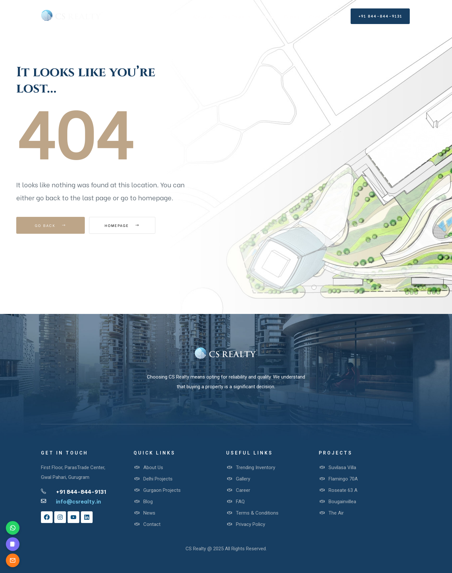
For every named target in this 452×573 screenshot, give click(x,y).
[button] (380, 16)
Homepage (125, 225)
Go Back (50, 225)
